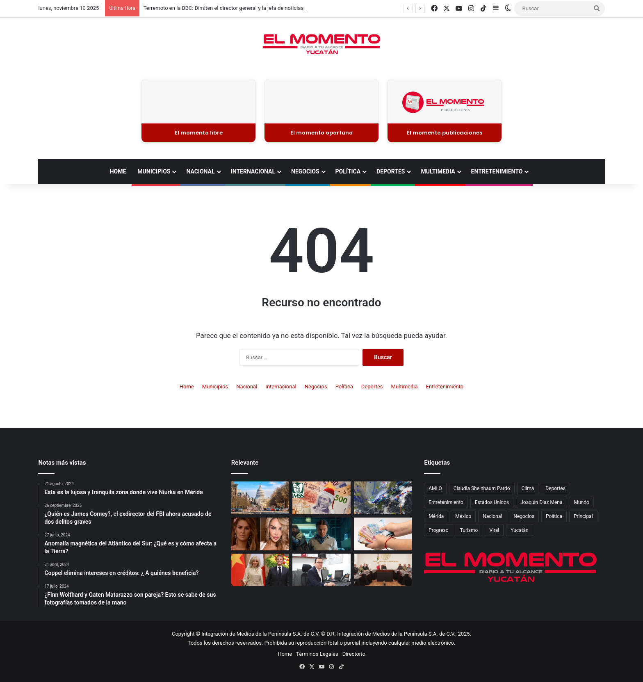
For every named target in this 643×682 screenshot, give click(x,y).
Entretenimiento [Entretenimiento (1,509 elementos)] (446, 502)
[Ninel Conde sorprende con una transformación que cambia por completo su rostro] (260, 534)
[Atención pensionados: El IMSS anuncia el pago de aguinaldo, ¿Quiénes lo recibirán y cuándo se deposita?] (321, 497)
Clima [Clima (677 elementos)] (528, 488)
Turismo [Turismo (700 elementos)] (469, 530)
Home (118, 171)
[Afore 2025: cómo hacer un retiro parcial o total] (383, 534)
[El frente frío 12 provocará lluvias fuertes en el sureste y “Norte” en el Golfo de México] (383, 497)
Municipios (153, 171)
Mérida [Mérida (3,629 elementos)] (436, 516)
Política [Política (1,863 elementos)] (554, 516)
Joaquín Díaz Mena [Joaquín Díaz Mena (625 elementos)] (541, 502)
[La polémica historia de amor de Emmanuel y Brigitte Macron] (260, 570)
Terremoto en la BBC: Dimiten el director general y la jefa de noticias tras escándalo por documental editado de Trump (283, 8)
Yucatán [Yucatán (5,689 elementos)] (519, 530)
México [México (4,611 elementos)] (463, 516)
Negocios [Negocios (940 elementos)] (523, 516)
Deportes (390, 171)
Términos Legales (317, 654)
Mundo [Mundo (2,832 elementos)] (581, 502)
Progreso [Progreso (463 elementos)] (438, 530)
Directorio (353, 654)
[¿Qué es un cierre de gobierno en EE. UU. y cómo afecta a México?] (260, 497)
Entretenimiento (497, 171)
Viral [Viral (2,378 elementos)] (494, 530)
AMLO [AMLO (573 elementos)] (435, 488)
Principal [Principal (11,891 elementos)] (583, 516)
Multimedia (438, 171)
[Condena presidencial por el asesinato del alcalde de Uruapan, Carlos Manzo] (383, 570)
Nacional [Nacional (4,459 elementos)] (492, 516)
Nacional (200, 171)
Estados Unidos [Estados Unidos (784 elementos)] (492, 502)
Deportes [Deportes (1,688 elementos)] (555, 488)
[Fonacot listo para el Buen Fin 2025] (321, 570)
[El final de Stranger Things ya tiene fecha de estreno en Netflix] (321, 534)
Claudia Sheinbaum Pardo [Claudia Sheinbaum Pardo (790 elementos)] (482, 488)
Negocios (305, 171)
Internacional (253, 171)
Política (347, 171)
